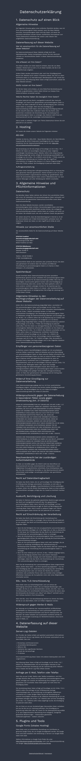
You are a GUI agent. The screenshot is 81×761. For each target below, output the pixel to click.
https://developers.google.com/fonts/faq (29, 741)
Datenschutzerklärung (36, 753)
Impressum (48, 753)
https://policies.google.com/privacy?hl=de (37, 743)
